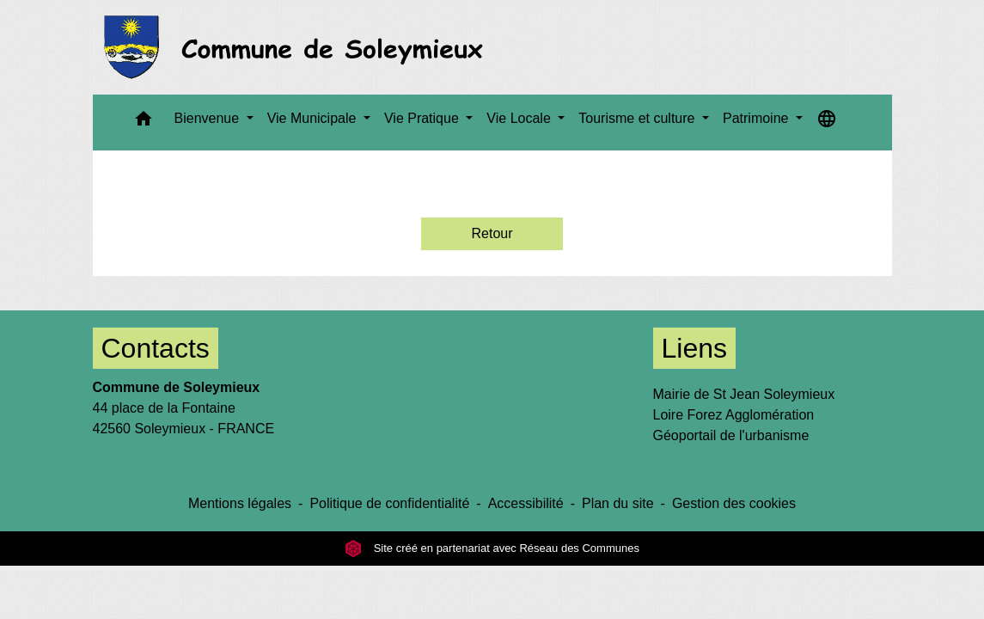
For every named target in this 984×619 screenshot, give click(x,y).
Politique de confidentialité (389, 503)
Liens (695, 348)
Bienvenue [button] (208, 118)
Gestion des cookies (734, 503)
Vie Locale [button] (520, 118)
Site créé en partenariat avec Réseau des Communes (492, 548)
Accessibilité (526, 503)
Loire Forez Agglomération (734, 415)
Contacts (155, 348)
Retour (491, 233)
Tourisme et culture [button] (638, 118)
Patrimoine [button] (757, 118)
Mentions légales (239, 503)
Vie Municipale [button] (313, 118)
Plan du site (618, 503)
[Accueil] (298, 47)
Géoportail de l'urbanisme (731, 435)
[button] (143, 122)
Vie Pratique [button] (423, 118)
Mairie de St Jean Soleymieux (744, 394)
